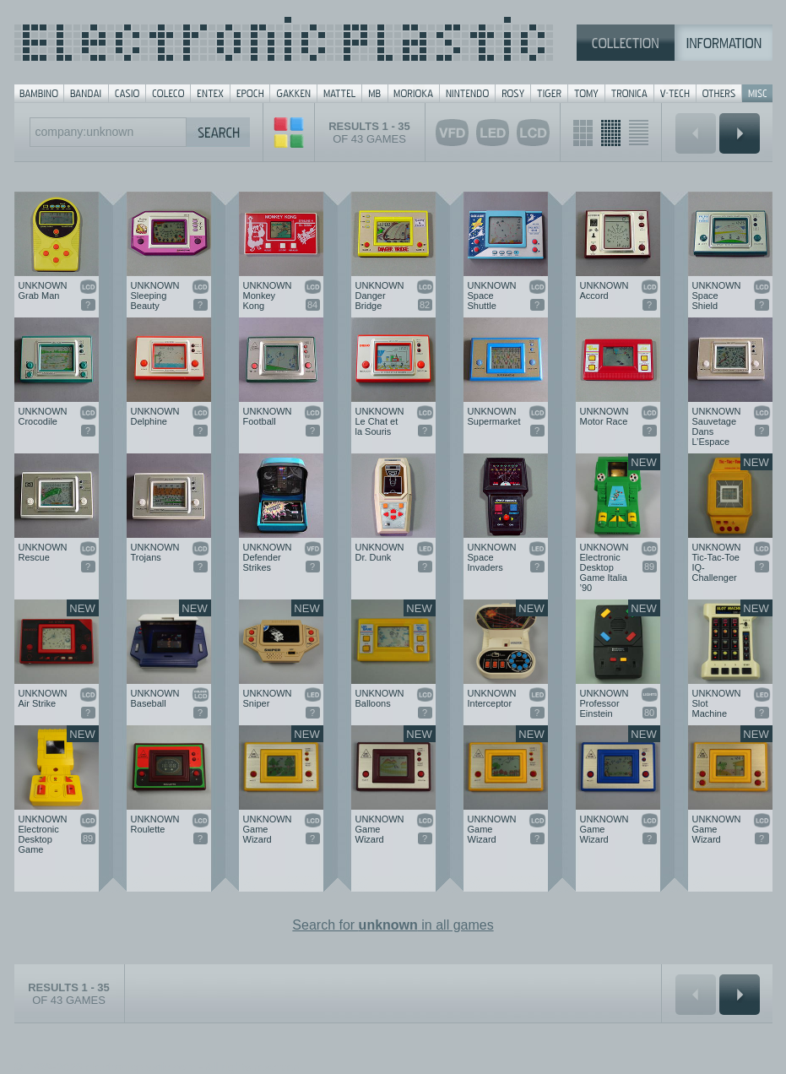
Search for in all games (392, 925)
